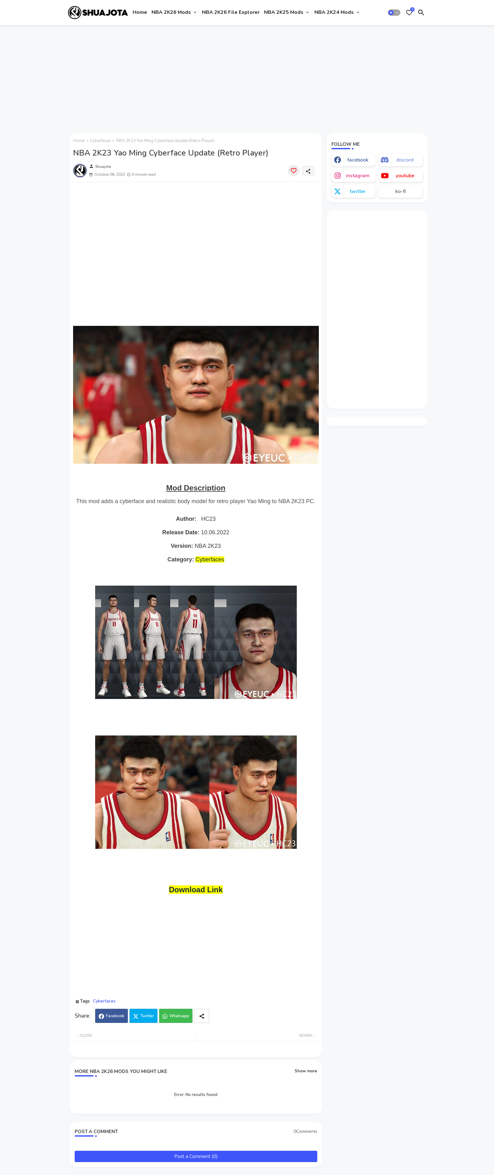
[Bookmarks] (409, 12)
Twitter (147, 1016)
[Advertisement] (247, 76)
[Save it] (293, 170)
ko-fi (400, 191)
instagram (358, 175)
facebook (357, 159)
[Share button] (201, 1016)
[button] (394, 12)
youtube (405, 175)
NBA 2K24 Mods (334, 12)
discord (405, 159)
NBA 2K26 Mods (171, 12)
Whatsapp (179, 1016)
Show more (306, 1071)
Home (140, 12)
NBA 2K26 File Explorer (231, 12)
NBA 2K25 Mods (283, 12)
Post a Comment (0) (196, 1156)
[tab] (139, 12)
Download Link (196, 889)
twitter (358, 191)
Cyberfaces (100, 141)
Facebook (115, 1016)
